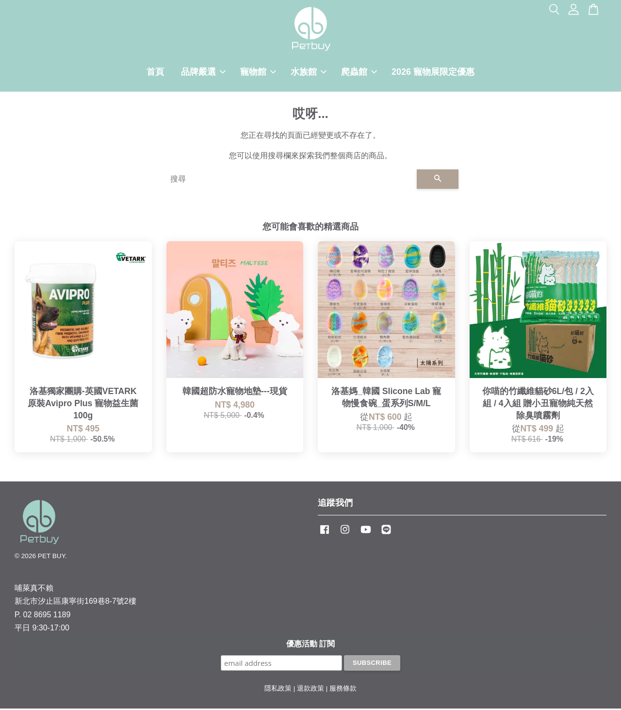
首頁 (155, 73)
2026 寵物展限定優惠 (433, 73)
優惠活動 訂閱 (310, 645)
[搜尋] (290, 180)
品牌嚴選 (203, 73)
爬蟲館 (359, 73)
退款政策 (310, 689)
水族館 (309, 73)
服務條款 (343, 689)
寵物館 (258, 73)
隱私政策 (278, 689)
